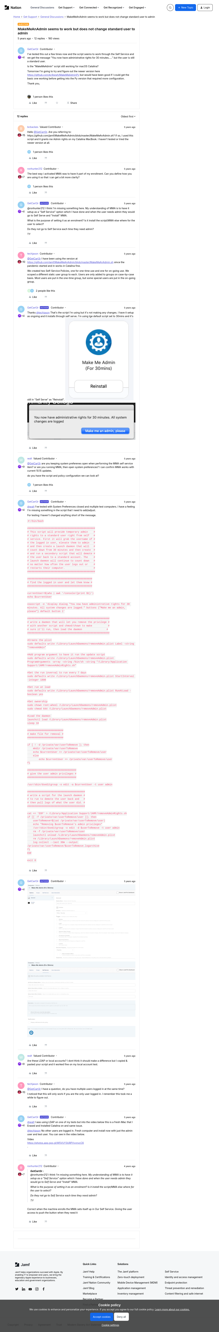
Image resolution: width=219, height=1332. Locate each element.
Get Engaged (138, 7)
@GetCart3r (40, 131)
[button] (185, 7)
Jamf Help (89, 1271)
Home (16, 16)
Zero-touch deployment (131, 1277)
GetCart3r (32, 49)
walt (29, 458)
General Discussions (42, 7)
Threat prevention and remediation (184, 1288)
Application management (132, 1288)
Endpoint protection (176, 1282)
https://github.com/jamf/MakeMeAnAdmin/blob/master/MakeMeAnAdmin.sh (70, 262)
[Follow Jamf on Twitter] (17, 1289)
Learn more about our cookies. (172, 1309)
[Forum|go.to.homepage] (13, 7)
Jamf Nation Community (96, 1282)
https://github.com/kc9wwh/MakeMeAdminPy (53, 74)
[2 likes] (41, 291)
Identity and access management (184, 1277)
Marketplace (90, 1293)
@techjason (43, 312)
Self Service (172, 1271)
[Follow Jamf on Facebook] (43, 1289)
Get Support (66, 7)
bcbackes (32, 126)
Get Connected (89, 7)
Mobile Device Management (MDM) (138, 1282)
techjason (32, 253)
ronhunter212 (34, 168)
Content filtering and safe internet (184, 1293)
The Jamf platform (128, 1271)
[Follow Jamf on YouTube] (30, 1289)
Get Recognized (114, 7)
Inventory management (131, 1293)
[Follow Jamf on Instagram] (37, 1289)
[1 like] (40, 96)
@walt (30, 506)
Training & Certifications (96, 1277)
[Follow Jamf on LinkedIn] (23, 1289)
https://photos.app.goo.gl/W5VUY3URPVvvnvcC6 (55, 1142)
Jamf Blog (88, 1288)
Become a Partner (93, 1299)
